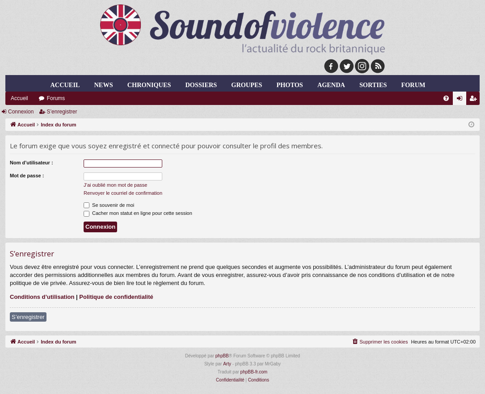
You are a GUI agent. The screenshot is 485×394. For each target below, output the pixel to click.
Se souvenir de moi (109, 205)
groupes (246, 84)
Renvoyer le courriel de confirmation (123, 193)
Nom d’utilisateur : (31, 162)
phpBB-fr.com (254, 371)
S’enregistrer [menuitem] (475, 100)
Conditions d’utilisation (42, 296)
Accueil (65, 84)
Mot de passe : (27, 175)
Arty (227, 363)
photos (289, 84)
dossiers (201, 84)
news (103, 84)
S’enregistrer (61, 112)
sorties (373, 84)
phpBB (222, 355)
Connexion (21, 112)
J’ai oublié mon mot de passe (115, 185)
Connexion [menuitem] (461, 100)
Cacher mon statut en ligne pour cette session (138, 213)
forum (413, 84)
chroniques (149, 84)
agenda (331, 84)
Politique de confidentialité (116, 296)
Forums (56, 98)
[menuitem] (446, 98)
